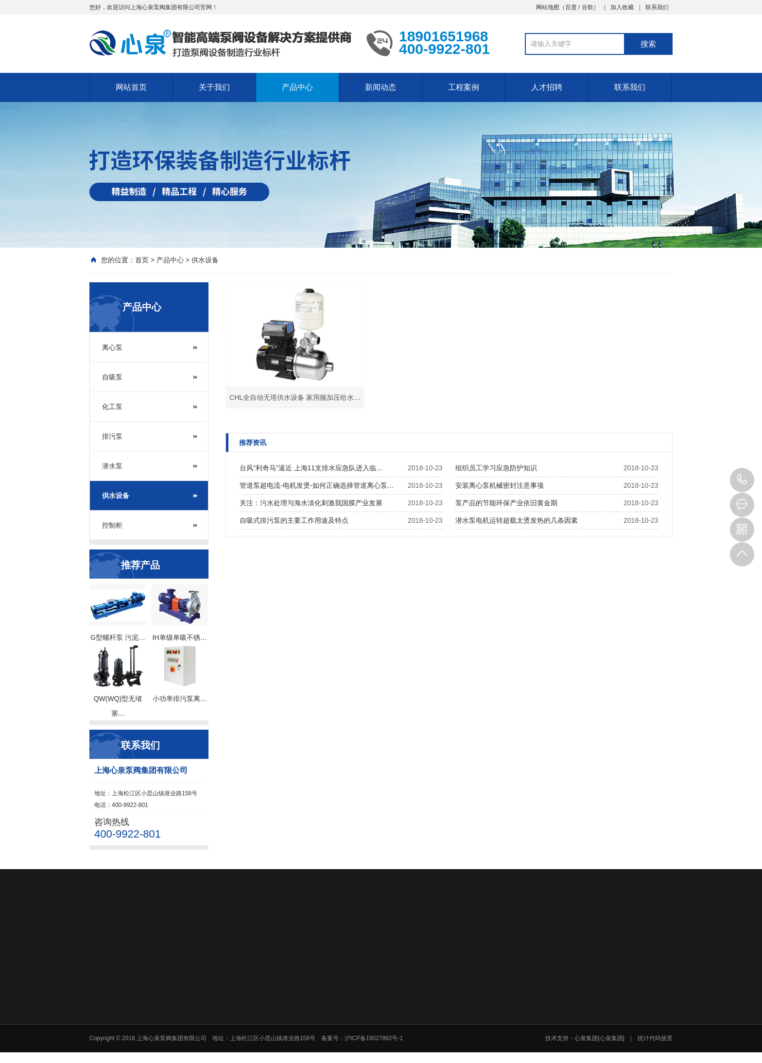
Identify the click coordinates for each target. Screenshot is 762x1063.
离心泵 (112, 347)
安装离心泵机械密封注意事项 (499, 485)
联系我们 (657, 7)
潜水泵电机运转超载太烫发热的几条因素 (516, 520)
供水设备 (205, 260)
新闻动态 (380, 87)
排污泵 (112, 436)
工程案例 (463, 87)
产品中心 (297, 87)
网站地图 (547, 7)
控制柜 (112, 525)
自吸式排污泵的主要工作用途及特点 (294, 520)
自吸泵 (112, 377)
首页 (142, 260)
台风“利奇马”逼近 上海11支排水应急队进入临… (311, 468)
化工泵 (112, 407)
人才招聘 (546, 87)
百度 (571, 7)
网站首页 (131, 87)
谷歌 (587, 7)
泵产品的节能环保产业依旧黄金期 (506, 503)
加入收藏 (622, 7)
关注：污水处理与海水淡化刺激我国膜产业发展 (311, 503)
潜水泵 (112, 466)
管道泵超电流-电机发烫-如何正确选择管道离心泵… (317, 485)
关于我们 (214, 87)
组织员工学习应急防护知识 (496, 468)
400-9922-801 (742, 480)
